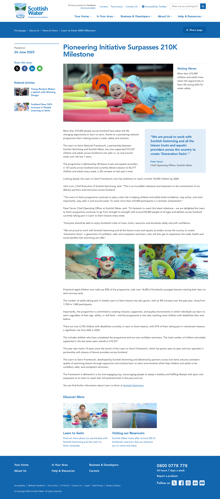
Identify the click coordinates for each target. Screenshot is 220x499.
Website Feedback (36, 485)
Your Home (82, 16)
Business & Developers (136, 16)
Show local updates (88, 8)
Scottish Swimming (133, 385)
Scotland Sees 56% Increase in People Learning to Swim (41, 107)
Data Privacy (97, 485)
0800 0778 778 (172, 466)
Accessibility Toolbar (154, 6)
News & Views (50, 30)
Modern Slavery (113, 485)
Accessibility (19, 485)
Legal (87, 485)
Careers (104, 6)
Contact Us (132, 6)
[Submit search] (203, 6)
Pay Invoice (117, 6)
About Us (164, 16)
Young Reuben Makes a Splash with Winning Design (43, 92)
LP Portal (65, 485)
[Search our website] (185, 6)
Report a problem (167, 476)
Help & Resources (190, 16)
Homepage (20, 30)
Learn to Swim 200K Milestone (78, 30)
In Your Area (105, 16)
